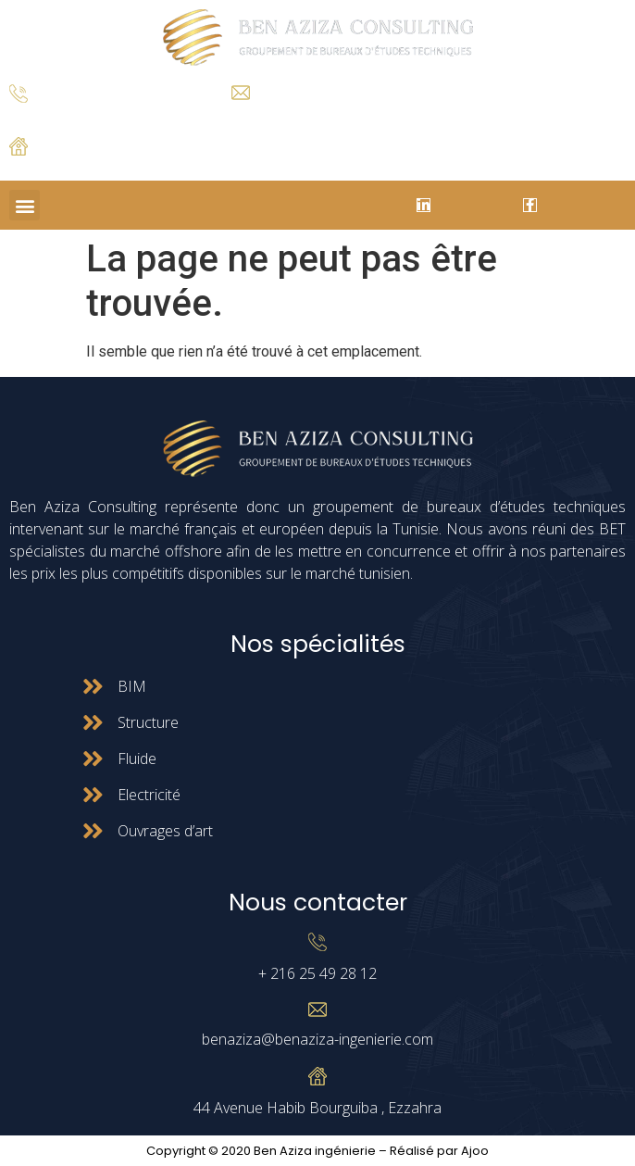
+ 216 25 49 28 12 (55, 117)
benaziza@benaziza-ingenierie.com (317, 1039)
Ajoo (475, 1151)
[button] (24, 205)
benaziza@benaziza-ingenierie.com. (320, 114)
